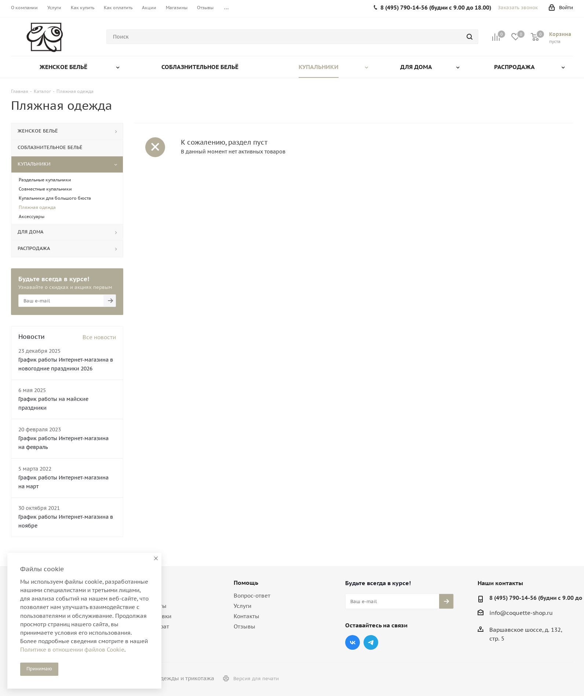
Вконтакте (352, 642)
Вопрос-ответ (252, 595)
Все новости (99, 337)
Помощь (246, 582)
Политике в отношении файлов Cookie (72, 649)
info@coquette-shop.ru (521, 612)
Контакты (246, 616)
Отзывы (244, 626)
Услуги (242, 605)
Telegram (371, 642)
